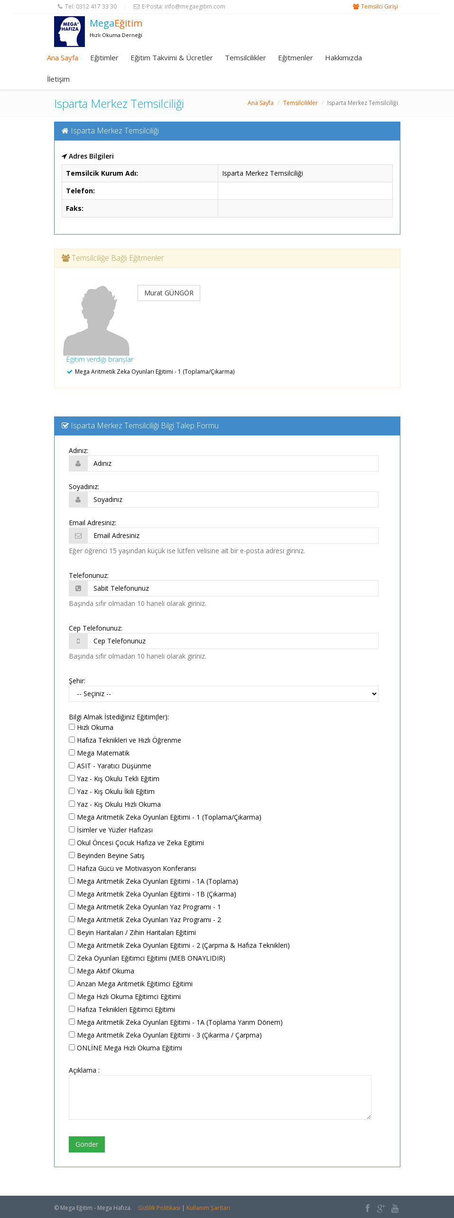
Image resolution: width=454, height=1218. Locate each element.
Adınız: (78, 450)
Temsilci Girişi (379, 6)
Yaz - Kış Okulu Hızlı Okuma (115, 804)
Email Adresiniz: (92, 522)
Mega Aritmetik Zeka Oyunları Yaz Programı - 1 (145, 906)
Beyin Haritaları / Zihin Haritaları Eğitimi (132, 932)
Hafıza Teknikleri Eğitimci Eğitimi (122, 1009)
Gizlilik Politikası (159, 1208)
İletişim (58, 79)
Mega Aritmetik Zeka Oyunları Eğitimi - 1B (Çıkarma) (152, 893)
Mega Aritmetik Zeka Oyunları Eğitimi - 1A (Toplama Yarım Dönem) (176, 1022)
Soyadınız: (84, 486)
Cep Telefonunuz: (95, 628)
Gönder (86, 1144)
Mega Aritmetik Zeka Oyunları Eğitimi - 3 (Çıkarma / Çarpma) (165, 1034)
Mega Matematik (99, 752)
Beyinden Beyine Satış (107, 855)
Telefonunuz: (89, 575)
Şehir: (77, 680)
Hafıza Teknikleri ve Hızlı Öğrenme (125, 740)
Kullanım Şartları (208, 1208)
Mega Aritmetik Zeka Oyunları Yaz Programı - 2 (145, 919)
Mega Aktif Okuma (101, 970)
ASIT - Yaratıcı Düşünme (110, 765)
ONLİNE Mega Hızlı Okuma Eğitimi (125, 1047)
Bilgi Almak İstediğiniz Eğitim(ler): (119, 716)
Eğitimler (104, 57)
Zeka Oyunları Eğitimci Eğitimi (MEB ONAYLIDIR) (147, 958)
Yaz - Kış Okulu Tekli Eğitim (114, 778)
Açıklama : (84, 1070)
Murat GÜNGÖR (169, 292)
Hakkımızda (343, 57)
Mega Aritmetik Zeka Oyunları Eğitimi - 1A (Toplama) (153, 881)
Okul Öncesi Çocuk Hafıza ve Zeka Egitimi (136, 842)
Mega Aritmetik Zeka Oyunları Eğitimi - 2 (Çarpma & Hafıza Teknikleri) (179, 945)
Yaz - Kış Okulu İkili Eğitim (112, 791)
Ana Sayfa (62, 57)
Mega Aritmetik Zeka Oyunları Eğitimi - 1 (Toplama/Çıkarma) (165, 816)
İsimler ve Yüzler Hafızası (111, 829)
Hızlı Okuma (91, 727)
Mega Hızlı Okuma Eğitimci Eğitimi (125, 996)
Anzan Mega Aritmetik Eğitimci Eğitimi (131, 983)
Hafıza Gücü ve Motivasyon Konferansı (132, 868)
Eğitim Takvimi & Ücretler (171, 57)
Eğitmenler (295, 57)
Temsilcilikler (245, 57)
